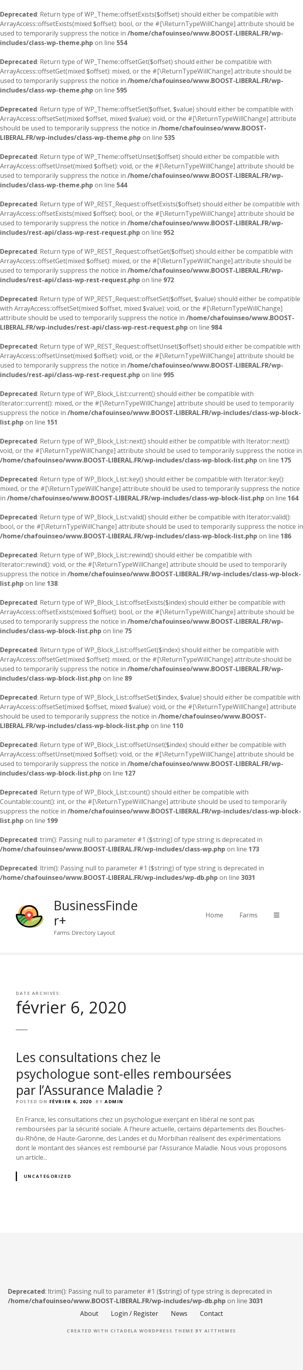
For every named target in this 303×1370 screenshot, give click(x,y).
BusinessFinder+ (96, 913)
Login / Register (134, 1313)
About (89, 1313)
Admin (114, 1101)
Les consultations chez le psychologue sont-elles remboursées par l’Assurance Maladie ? (123, 1073)
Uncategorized (47, 1176)
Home (214, 915)
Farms (248, 915)
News (179, 1313)
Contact (211, 1313)
